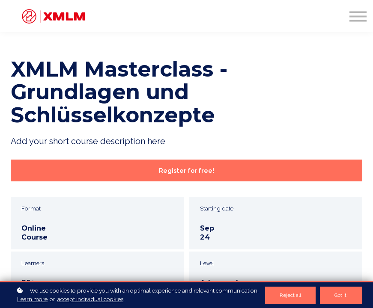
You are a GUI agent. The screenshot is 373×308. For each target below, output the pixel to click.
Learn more (32, 299)
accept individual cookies (90, 299)
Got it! (341, 295)
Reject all (290, 295)
